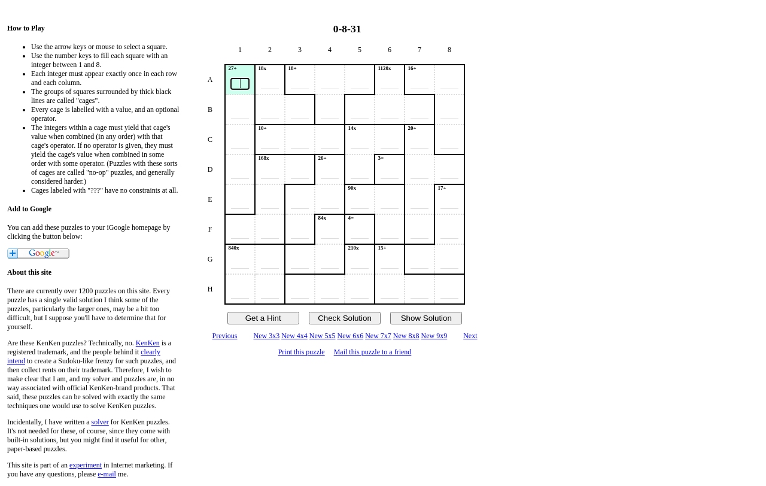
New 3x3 (266, 336)
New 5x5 (322, 336)
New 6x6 (351, 336)
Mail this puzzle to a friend (373, 352)
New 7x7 (378, 336)
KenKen (148, 343)
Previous (224, 336)
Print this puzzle (301, 352)
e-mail (107, 474)
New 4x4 (294, 336)
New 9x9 (434, 336)
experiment (85, 465)
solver (100, 422)
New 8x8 (406, 336)
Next (470, 336)
